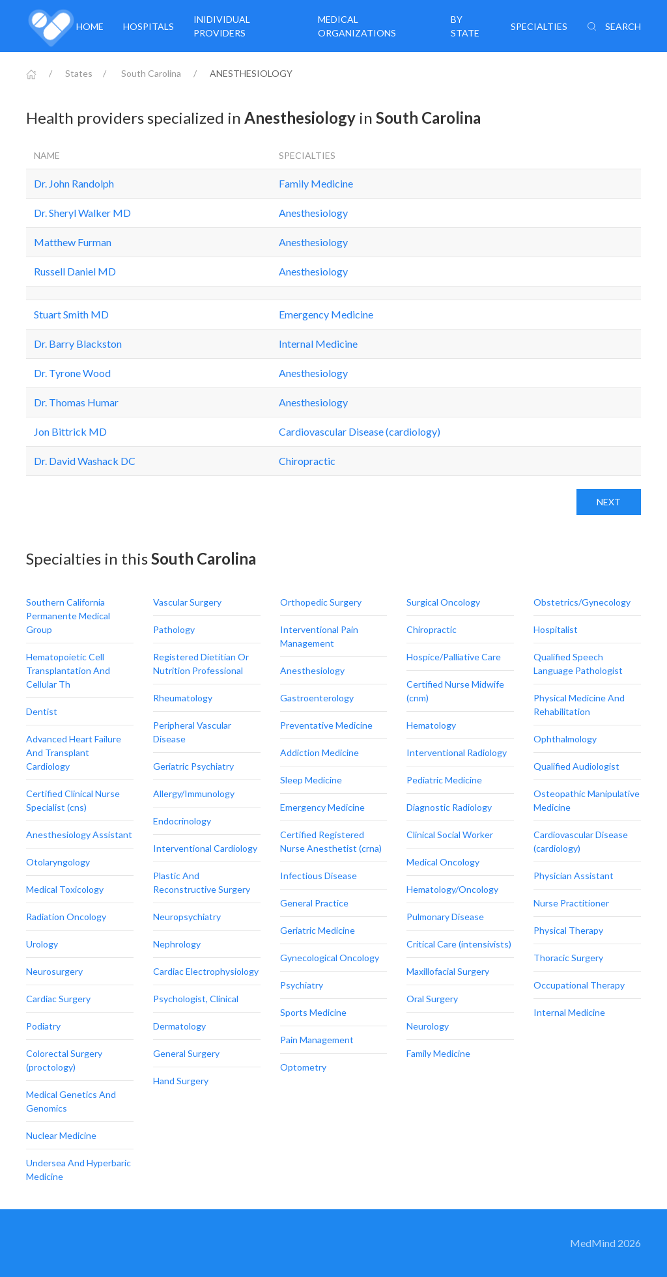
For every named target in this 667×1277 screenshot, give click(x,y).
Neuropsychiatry (187, 916)
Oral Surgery (432, 998)
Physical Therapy (568, 930)
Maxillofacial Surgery (447, 971)
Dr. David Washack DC (84, 461)
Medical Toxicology (65, 889)
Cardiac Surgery (58, 998)
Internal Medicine (318, 343)
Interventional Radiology (456, 752)
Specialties (539, 26)
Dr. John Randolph (74, 183)
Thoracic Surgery (568, 957)
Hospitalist (555, 629)
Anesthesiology (313, 212)
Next (609, 501)
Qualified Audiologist (576, 766)
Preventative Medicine (326, 725)
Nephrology (177, 943)
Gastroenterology (317, 697)
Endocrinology (182, 820)
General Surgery (186, 1053)
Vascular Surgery (187, 602)
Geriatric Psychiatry (193, 766)
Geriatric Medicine (317, 930)
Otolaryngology (58, 861)
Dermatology (179, 1025)
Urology (42, 943)
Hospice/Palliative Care (453, 656)
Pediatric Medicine (444, 779)
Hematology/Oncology (452, 889)
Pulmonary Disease (445, 916)
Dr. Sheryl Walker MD (82, 212)
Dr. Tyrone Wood (72, 373)
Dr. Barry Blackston (78, 343)
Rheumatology (182, 697)
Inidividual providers (221, 26)
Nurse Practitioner (571, 902)
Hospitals (148, 26)
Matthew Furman (72, 242)
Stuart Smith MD (71, 314)
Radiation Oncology (66, 916)
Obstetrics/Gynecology (582, 602)
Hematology (431, 725)
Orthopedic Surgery (321, 602)
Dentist (41, 711)
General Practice (314, 902)
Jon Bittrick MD (70, 431)
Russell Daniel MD (75, 271)
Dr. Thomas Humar (76, 402)
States (78, 73)
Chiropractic (307, 461)
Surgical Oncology (443, 602)
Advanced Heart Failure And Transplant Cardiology (73, 752)
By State (465, 26)
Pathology (174, 629)
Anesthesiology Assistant (79, 834)
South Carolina (151, 73)
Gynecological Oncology (329, 957)
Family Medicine (316, 183)
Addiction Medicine (319, 752)
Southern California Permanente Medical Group (68, 615)
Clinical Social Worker (449, 834)
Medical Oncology (442, 861)
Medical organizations (357, 26)
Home (90, 26)
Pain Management (317, 1039)
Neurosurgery (54, 971)
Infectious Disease (318, 875)
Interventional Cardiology (205, 848)
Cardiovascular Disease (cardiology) (359, 431)
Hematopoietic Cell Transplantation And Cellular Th (68, 670)
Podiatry (43, 1025)
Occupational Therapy (579, 984)
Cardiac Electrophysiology (206, 971)
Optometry (303, 1067)
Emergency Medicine (326, 314)
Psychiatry (301, 984)
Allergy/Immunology (193, 793)
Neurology (427, 1025)
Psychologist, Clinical (195, 998)
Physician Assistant (573, 875)
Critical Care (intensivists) (458, 943)
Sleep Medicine (311, 779)
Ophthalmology (565, 738)
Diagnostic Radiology (449, 807)
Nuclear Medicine (61, 1135)
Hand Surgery (180, 1080)
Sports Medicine (313, 1012)
